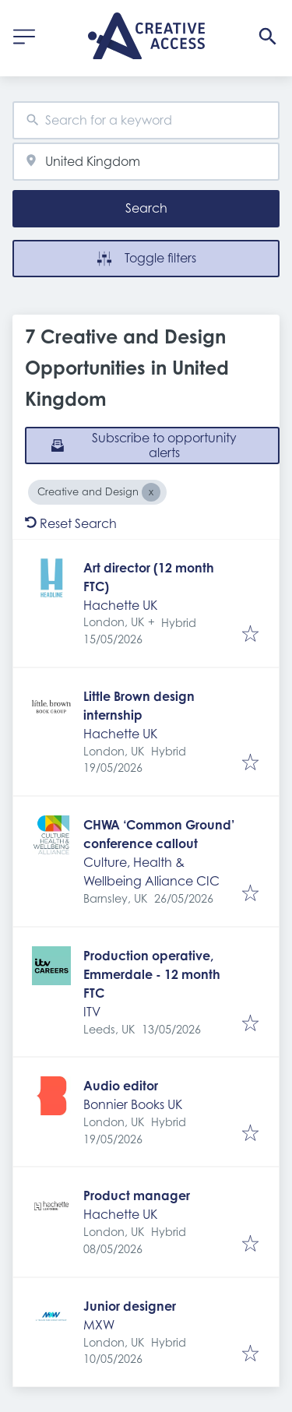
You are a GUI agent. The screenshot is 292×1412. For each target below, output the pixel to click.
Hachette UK (120, 605)
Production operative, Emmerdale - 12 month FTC (151, 974)
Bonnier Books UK (132, 1104)
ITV (91, 1011)
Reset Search (71, 523)
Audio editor (120, 1085)
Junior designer (129, 1306)
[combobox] (146, 120)
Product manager (136, 1195)
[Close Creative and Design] (151, 492)
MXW (98, 1325)
